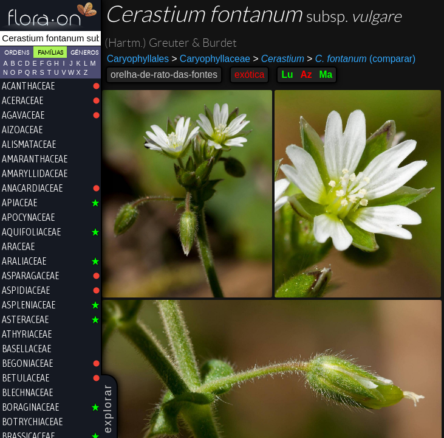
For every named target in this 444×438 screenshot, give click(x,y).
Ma (326, 74)
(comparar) (361, 59)
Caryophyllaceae (210, 59)
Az (306, 74)
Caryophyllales (138, 59)
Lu (287, 74)
